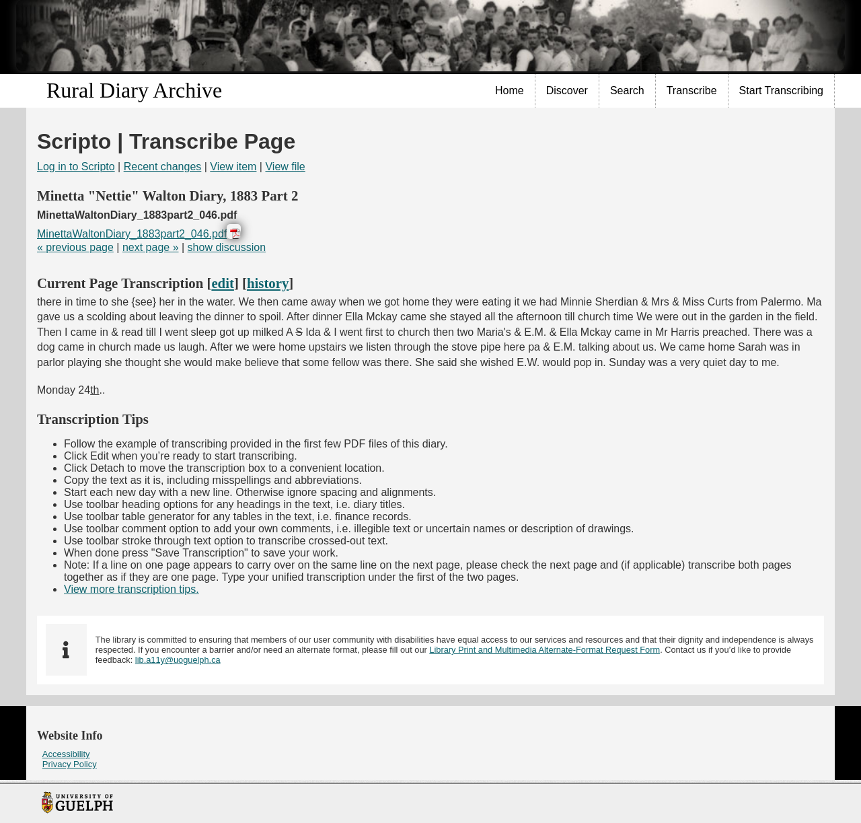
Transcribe (692, 90)
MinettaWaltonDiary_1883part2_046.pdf (132, 234)
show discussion (227, 247)
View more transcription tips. (131, 589)
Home (509, 90)
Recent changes (163, 166)
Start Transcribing (781, 90)
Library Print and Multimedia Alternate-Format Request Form (544, 650)
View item (233, 166)
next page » (150, 247)
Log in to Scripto (76, 166)
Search (627, 90)
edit (222, 283)
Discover (567, 90)
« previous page (75, 247)
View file (285, 166)
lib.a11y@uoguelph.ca (178, 660)
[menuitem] (509, 91)
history (268, 283)
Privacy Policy (69, 764)
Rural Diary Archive (134, 90)
